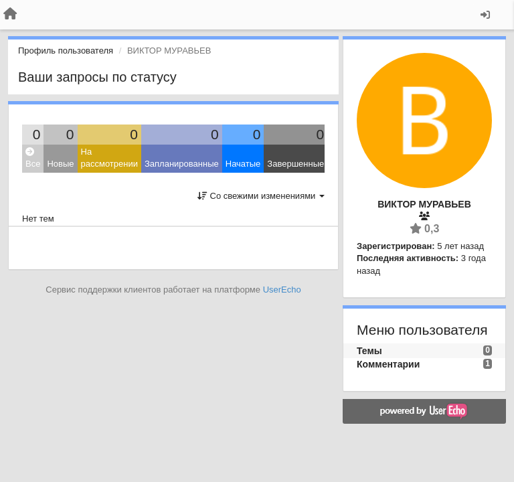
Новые (60, 164)
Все (32, 158)
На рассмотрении (109, 158)
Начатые (243, 164)
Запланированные (182, 164)
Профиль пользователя (65, 51)
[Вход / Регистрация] (485, 14)
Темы (369, 350)
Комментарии (388, 364)
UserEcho (282, 290)
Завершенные (295, 164)
